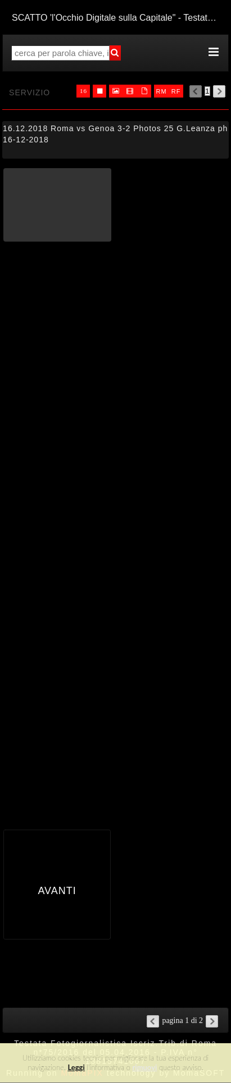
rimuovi (145, 1067)
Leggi (75, 1067)
